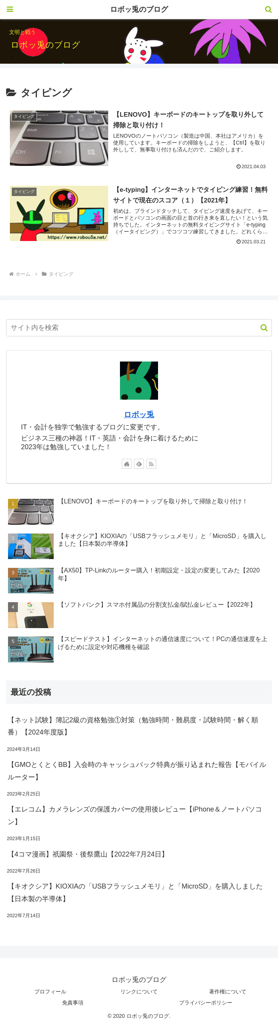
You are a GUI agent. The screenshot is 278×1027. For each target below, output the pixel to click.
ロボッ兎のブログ (139, 9)
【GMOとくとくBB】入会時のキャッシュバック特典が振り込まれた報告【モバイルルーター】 (137, 771)
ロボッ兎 (139, 414)
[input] (139, 327)
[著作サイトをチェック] (127, 464)
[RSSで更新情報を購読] (151, 464)
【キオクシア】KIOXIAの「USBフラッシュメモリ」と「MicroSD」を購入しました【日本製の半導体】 (135, 892)
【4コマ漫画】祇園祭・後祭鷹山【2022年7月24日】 (88, 854)
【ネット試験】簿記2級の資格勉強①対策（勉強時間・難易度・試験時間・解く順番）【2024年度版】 (133, 726)
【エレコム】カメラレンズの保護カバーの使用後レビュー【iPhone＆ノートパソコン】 (135, 815)
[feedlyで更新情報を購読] (139, 464)
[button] (260, 327)
